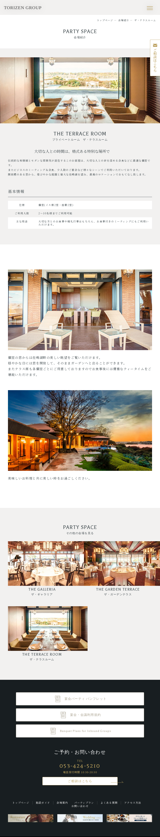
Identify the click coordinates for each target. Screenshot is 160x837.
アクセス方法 (132, 802)
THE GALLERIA (42, 591)
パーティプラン (84, 802)
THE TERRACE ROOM (42, 656)
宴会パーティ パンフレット (85, 699)
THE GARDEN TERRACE (118, 591)
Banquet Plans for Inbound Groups (85, 731)
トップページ (20, 802)
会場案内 (62, 802)
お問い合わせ (80, 806)
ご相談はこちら (80, 781)
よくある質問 (109, 802)
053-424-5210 (80, 765)
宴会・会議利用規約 (85, 715)
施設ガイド (43, 802)
